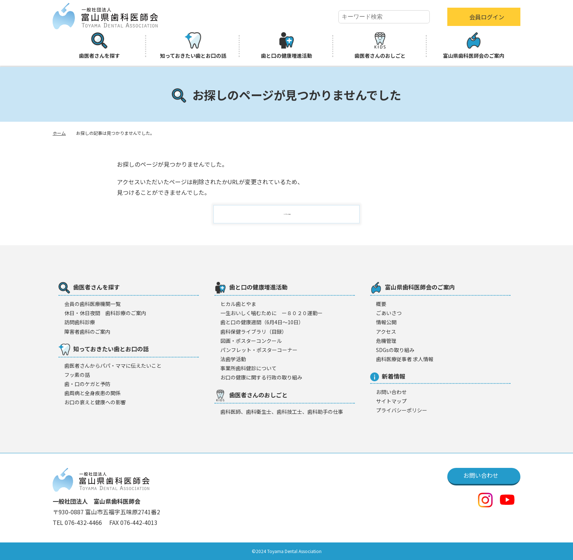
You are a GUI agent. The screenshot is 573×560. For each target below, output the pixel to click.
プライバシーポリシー (401, 410)
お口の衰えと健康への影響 (95, 402)
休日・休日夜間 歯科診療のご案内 (105, 313)
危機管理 (386, 340)
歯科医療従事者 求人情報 (404, 359)
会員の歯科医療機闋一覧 (92, 303)
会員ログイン (486, 16)
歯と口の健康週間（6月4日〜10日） (262, 322)
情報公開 (386, 322)
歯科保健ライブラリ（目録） (253, 331)
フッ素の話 (77, 374)
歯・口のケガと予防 (87, 383)
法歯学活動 (233, 359)
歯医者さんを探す (99, 45)
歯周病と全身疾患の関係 (92, 393)
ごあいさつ (389, 313)
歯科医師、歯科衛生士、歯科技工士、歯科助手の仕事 (281, 411)
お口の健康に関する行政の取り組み (261, 377)
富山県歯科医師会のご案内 (473, 45)
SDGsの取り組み (395, 349)
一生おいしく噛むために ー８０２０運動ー (271, 313)
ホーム (59, 133)
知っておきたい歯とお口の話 (193, 45)
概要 (381, 303)
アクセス (386, 331)
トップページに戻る (291, 214)
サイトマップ (391, 401)
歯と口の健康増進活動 (286, 45)
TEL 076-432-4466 (78, 522)
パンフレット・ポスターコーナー (258, 349)
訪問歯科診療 (79, 322)
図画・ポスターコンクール (251, 340)
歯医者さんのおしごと (380, 45)
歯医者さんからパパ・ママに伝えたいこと (113, 365)
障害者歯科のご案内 (87, 331)
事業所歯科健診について (248, 368)
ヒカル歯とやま (238, 303)
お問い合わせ (391, 392)
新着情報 (387, 376)
